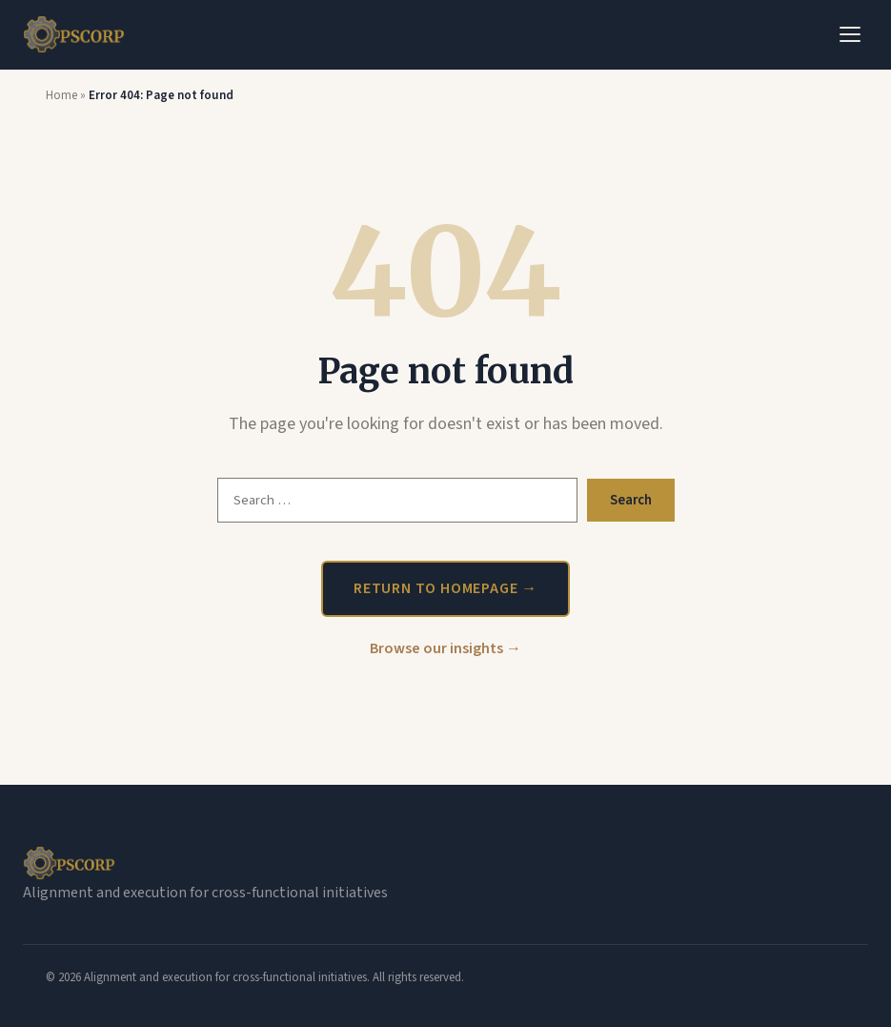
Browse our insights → (445, 648)
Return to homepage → (445, 588)
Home (61, 95)
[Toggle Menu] (850, 34)
